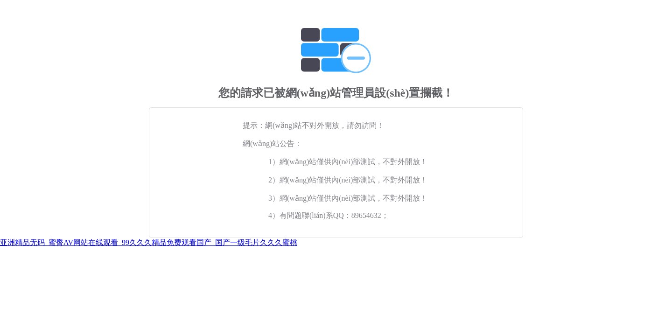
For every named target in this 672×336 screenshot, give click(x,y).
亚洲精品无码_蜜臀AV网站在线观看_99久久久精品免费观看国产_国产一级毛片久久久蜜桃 (148, 242)
